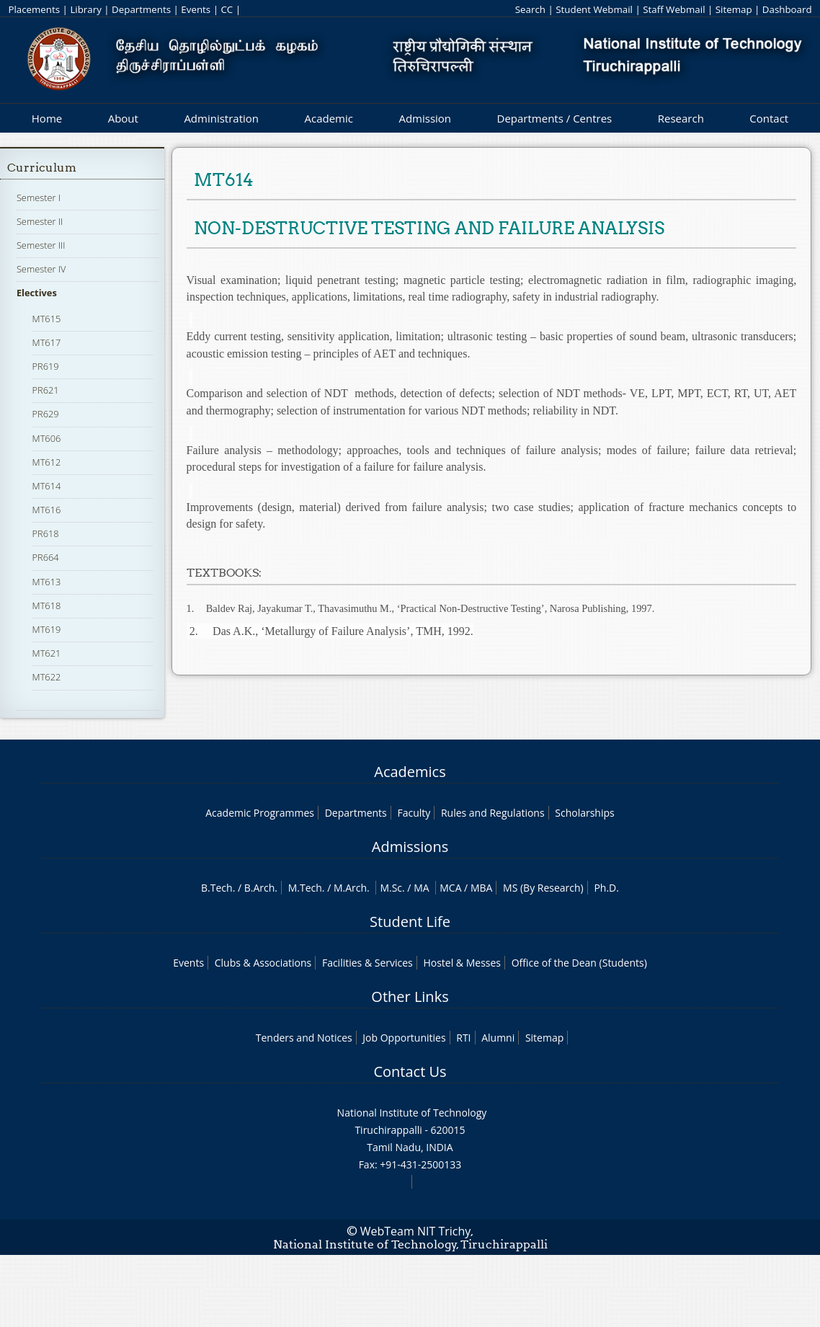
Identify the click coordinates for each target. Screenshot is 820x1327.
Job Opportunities (403, 1037)
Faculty (413, 813)
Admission (424, 118)
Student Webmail (594, 9)
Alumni (497, 1037)
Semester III (41, 245)
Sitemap (734, 9)
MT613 (46, 581)
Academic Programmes (259, 813)
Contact (768, 118)
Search (530, 9)
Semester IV (41, 268)
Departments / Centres (554, 118)
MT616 (46, 509)
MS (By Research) (543, 888)
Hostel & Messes (462, 962)
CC (226, 9)
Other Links (409, 996)
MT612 (46, 462)
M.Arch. (352, 888)
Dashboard (787, 9)
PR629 (45, 413)
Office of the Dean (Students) (579, 962)
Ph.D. (606, 888)
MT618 (46, 605)
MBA (482, 888)
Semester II (40, 221)
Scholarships (584, 813)
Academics (409, 771)
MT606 (46, 438)
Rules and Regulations (493, 813)
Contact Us (409, 1071)
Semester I (39, 197)
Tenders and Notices (304, 1037)
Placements (34, 9)
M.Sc (391, 888)
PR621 (45, 389)
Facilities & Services (367, 962)
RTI (463, 1037)
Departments (141, 9)
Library (85, 9)
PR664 (45, 557)
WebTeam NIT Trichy (415, 1231)
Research (681, 118)
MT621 (46, 653)
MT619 (46, 629)
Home (47, 118)
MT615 (46, 318)
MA (421, 888)
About (123, 118)
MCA (450, 888)
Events (195, 9)
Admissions (410, 846)
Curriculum (41, 167)
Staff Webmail (674, 9)
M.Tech (305, 888)
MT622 (46, 676)
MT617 (46, 342)
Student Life (410, 921)
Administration (221, 118)
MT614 (46, 485)
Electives (37, 292)
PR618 (45, 533)
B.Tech (217, 888)
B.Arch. (260, 888)
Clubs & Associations (263, 962)
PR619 (45, 366)
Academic (328, 118)
